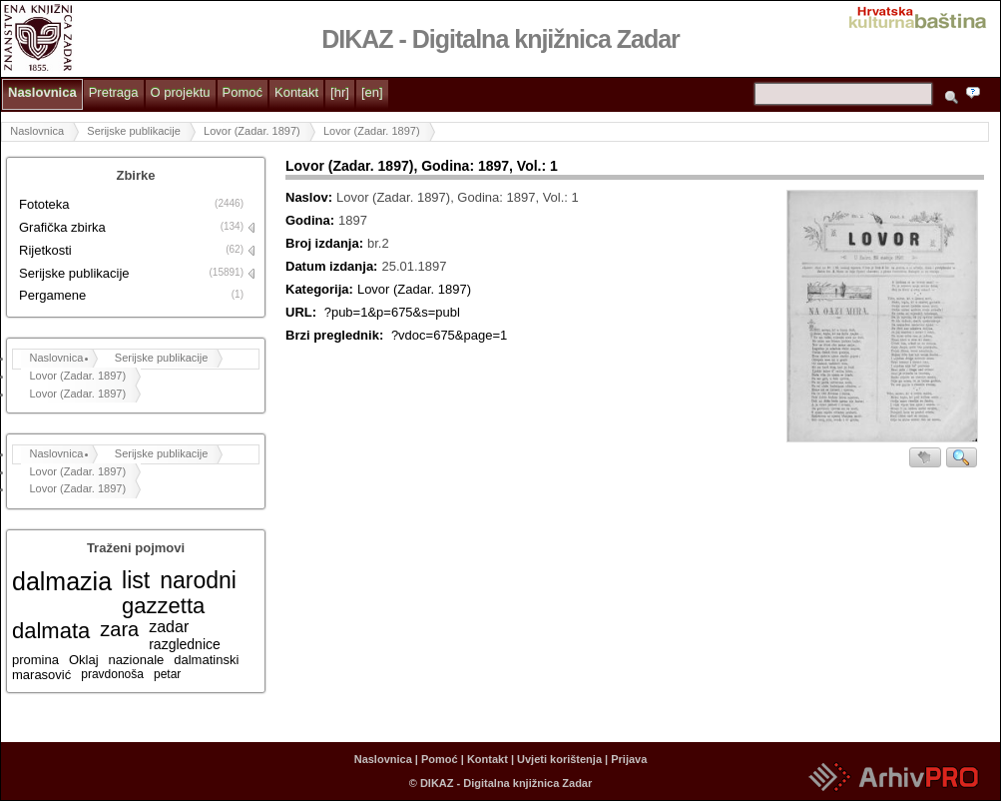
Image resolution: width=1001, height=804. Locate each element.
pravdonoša (112, 674)
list (136, 580)
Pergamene (52, 295)
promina (35, 659)
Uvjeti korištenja (559, 759)
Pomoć (242, 92)
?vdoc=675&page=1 (449, 335)
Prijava (629, 759)
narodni (198, 580)
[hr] (339, 92)
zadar (169, 626)
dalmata (51, 630)
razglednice (185, 644)
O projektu (181, 92)
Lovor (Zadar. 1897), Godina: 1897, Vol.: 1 (421, 166)
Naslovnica (42, 92)
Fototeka (44, 204)
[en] (372, 92)
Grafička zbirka (62, 227)
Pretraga (114, 92)
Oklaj (84, 659)
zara (119, 629)
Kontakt (296, 92)
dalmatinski (206, 659)
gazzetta (163, 605)
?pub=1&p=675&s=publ (392, 312)
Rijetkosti (45, 250)
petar (167, 674)
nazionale (137, 659)
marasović (41, 674)
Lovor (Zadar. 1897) (252, 131)
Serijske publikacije (134, 131)
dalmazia (62, 581)
